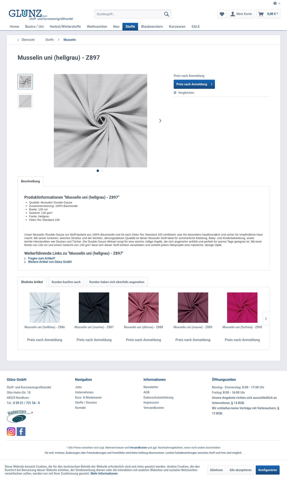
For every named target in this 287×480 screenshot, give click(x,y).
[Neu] (116, 26)
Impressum (151, 402)
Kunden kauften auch (66, 282)
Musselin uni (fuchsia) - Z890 (242, 327)
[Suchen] (166, 14)
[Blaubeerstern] (152, 26)
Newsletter (151, 387)
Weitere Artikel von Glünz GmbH (48, 262)
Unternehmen (84, 392)
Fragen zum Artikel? (39, 258)
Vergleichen (184, 92)
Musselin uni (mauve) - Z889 (192, 327)
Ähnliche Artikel (32, 282)
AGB (147, 392)
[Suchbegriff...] (132, 14)
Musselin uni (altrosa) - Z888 (143, 327)
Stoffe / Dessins (86, 402)
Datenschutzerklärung (158, 397)
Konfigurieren (267, 470)
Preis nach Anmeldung (194, 83)
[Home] (14, 26)
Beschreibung (30, 181)
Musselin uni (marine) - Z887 (94, 327)
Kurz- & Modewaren (88, 397)
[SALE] (195, 26)
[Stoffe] (130, 26)
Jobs (78, 387)
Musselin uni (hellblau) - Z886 (45, 327)
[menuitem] (275, 3)
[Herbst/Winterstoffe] (65, 26)
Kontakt (80, 407)
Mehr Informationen (104, 473)
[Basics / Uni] (34, 26)
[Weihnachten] (97, 26)
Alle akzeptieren (240, 470)
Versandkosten (154, 407)
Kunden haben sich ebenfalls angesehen (116, 282)
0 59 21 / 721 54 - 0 (26, 403)
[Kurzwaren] (177, 26)
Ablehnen (216, 470)
